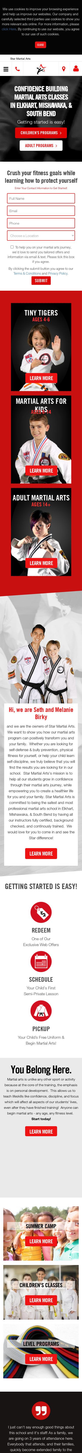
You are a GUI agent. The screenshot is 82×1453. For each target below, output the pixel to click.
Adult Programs (41, 145)
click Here (9, 29)
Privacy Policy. (58, 273)
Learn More (41, 377)
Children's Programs (41, 132)
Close (40, 45)
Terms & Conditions (27, 273)
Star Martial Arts (20, 58)
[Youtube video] (41, 1163)
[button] (41, 69)
